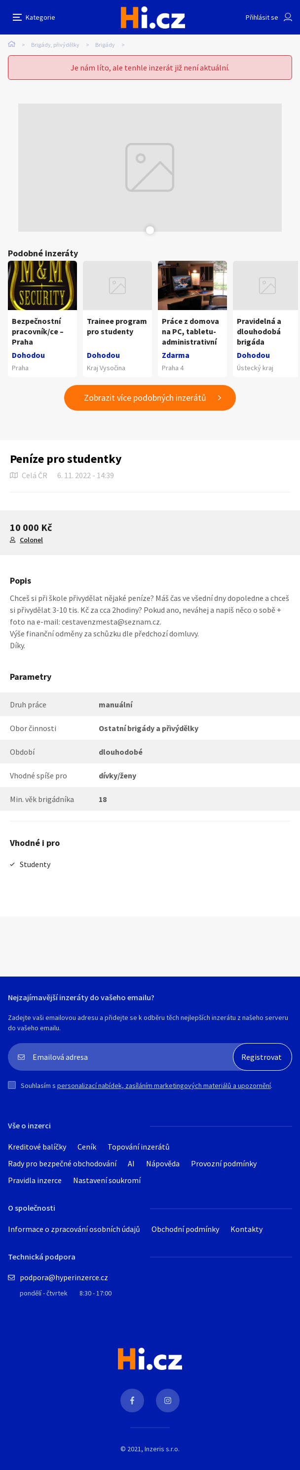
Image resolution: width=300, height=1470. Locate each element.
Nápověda (163, 1163)
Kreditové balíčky (37, 1147)
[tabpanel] (150, 168)
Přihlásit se (262, 17)
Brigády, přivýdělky (55, 44)
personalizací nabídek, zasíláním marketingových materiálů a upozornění (164, 1085)
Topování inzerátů (139, 1147)
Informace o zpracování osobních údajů (74, 1229)
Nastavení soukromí (107, 1180)
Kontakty (246, 1229)
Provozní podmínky (224, 1163)
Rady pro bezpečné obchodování (62, 1163)
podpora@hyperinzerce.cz (64, 1277)
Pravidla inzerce (35, 1180)
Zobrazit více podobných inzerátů (145, 397)
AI (131, 1163)
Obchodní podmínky (185, 1229)
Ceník (86, 1147)
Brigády (105, 44)
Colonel (31, 539)
